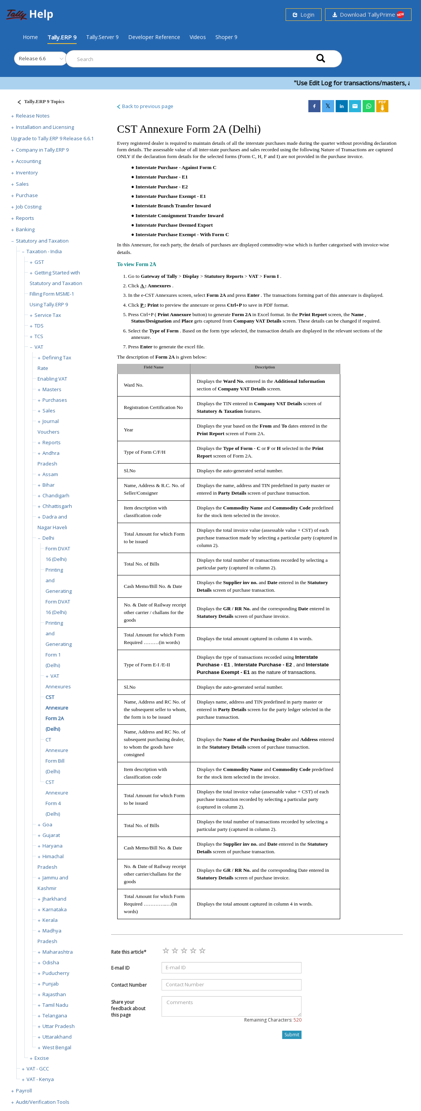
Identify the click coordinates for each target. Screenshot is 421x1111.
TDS (39, 325)
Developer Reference (154, 37)
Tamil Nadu (55, 1004)
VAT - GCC (38, 1068)
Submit (291, 1034)
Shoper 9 (226, 37)
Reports (25, 218)
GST (39, 262)
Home (30, 37)
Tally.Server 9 (102, 37)
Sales (22, 183)
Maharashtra (57, 951)
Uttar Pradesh (58, 1026)
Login (303, 14)
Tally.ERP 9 (62, 37)
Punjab (50, 983)
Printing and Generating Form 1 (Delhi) (59, 644)
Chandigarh (55, 495)
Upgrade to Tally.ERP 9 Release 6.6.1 (52, 138)
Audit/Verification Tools (42, 1101)
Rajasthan (54, 994)
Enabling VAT (52, 378)
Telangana (54, 1015)
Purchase (27, 195)
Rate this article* (128, 952)
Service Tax (48, 315)
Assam (50, 474)
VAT (39, 346)
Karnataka (54, 909)
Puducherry (55, 973)
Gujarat (51, 835)
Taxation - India (44, 251)
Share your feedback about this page (128, 1008)
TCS (39, 336)
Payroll (24, 1090)
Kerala (50, 920)
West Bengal (56, 1047)
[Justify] (38, 102)
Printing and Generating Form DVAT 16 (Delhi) (59, 591)
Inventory (27, 172)
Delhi (48, 537)
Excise (42, 1058)
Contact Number (129, 985)
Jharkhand (54, 898)
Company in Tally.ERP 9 (42, 149)
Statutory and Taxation (42, 240)
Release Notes (33, 115)
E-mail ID (120, 968)
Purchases (54, 399)
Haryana (52, 845)
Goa (47, 824)
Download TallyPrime (368, 15)
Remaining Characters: (273, 1020)
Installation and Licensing (45, 127)
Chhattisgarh (57, 506)
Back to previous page (144, 106)
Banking (25, 229)
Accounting (28, 161)
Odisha (50, 962)
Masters (51, 389)
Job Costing (28, 206)
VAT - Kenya (40, 1079)
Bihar (48, 484)
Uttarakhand (57, 1036)
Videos (198, 37)
